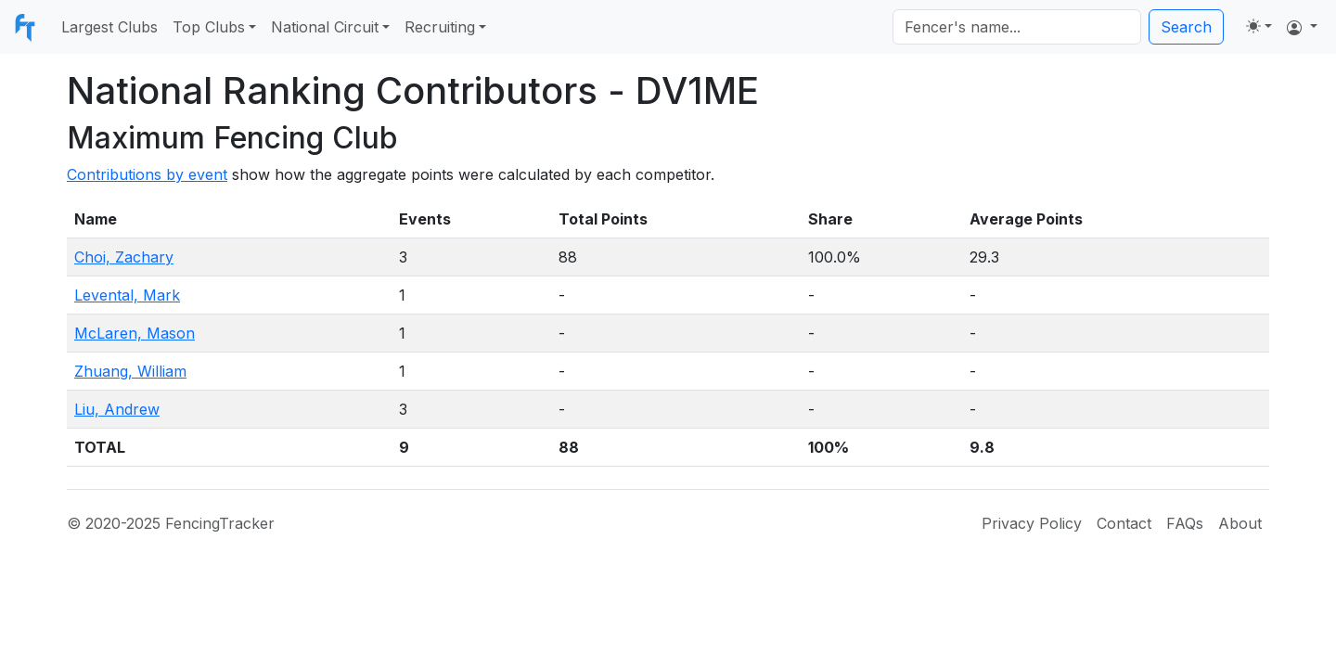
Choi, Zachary (123, 257)
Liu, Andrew (117, 409)
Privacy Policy (1032, 523)
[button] (1302, 26)
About (1240, 523)
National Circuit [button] (325, 27)
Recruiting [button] (440, 27)
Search (1186, 27)
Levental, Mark (127, 295)
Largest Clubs (109, 27)
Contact (1124, 523)
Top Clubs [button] (209, 27)
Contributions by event (147, 174)
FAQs (1184, 523)
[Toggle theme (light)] (1259, 26)
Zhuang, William (130, 371)
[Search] (1017, 27)
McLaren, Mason (134, 333)
